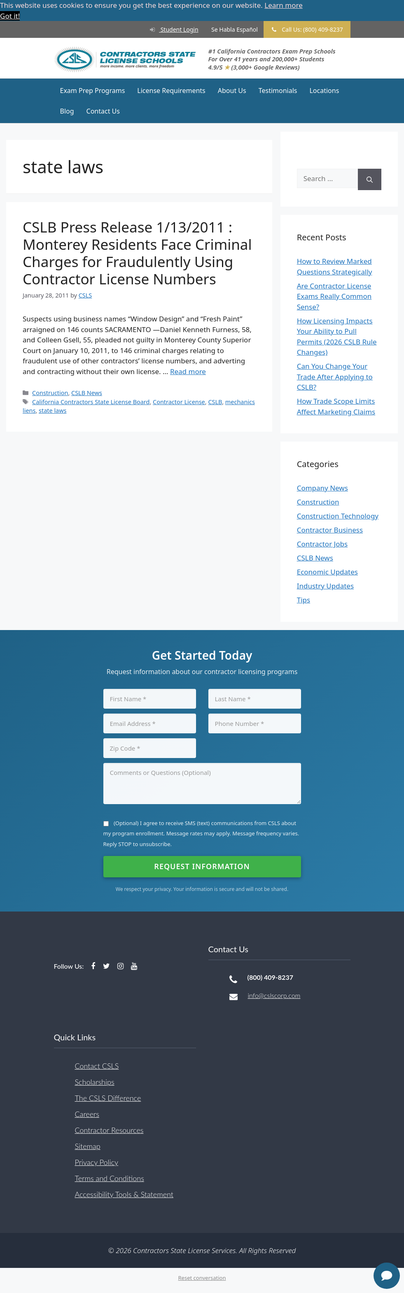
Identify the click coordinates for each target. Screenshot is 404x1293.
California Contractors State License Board (90, 401)
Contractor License (179, 401)
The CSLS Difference (108, 1097)
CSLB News (86, 393)
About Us (232, 90)
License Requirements (171, 90)
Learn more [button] (283, 5)
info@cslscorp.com (274, 995)
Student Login (170, 29)
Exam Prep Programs (92, 90)
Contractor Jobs (322, 544)
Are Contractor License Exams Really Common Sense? (334, 296)
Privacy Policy (97, 1161)
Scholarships (94, 1081)
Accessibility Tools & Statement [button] (124, 1193)
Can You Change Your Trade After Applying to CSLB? (335, 376)
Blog (67, 111)
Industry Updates (325, 586)
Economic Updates (327, 572)
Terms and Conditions (109, 1177)
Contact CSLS (97, 1065)
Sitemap (87, 1145)
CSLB (215, 401)
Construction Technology (337, 516)
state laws (52, 410)
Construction (50, 393)
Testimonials (278, 90)
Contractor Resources (109, 1129)
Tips (303, 600)
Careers (87, 1113)
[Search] (369, 180)
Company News (322, 488)
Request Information (202, 866)
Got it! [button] (10, 16)
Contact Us (103, 111)
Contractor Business (330, 530)
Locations (324, 90)
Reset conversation (202, 1277)
